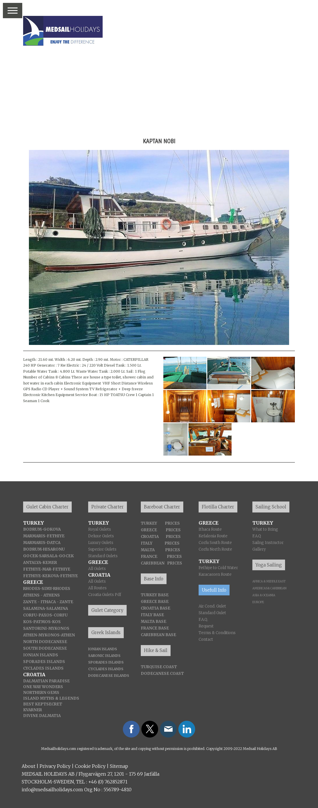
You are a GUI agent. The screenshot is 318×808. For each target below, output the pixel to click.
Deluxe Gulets (101, 536)
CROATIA (150, 536)
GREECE (149, 529)
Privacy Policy (55, 766)
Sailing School (271, 507)
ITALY (146, 543)
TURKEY (149, 523)
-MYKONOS (48, 635)
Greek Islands (106, 632)
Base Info (153, 579)
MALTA (148, 549)
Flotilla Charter (218, 507)
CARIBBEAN (152, 563)
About (28, 766)
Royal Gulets (99, 529)
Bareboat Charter (162, 507)
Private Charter (107, 507)
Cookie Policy (90, 766)
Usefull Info (214, 590)
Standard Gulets (103, 555)
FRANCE (149, 556)
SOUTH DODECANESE (45, 648)
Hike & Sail (155, 650)
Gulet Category (107, 610)
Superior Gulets (102, 549)
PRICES (172, 523)
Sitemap (119, 766)
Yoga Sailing (269, 565)
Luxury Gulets (100, 542)
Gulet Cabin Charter (47, 507)
